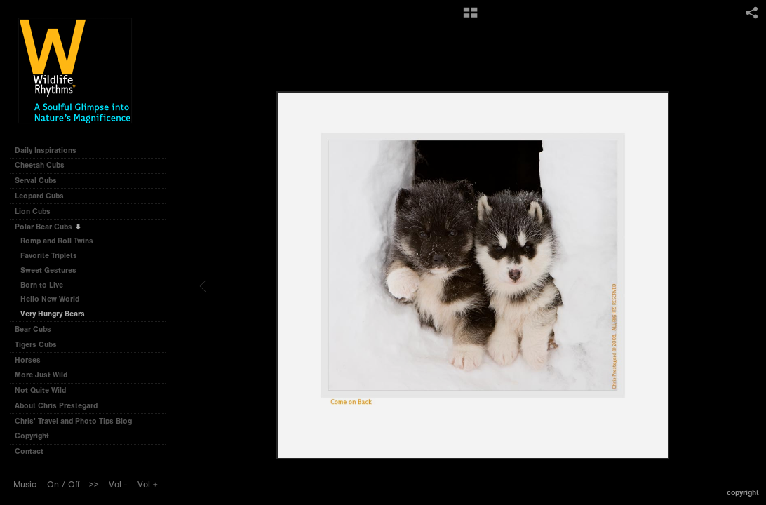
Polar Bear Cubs (48, 226)
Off (73, 485)
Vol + (147, 485)
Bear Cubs (38, 329)
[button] (470, 17)
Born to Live (41, 285)
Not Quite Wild (45, 390)
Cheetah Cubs (44, 165)
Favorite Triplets (48, 255)
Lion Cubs (37, 211)
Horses (33, 360)
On (53, 485)
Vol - (118, 485)
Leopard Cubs (44, 196)
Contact (29, 451)
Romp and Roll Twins (56, 240)
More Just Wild (46, 374)
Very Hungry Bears (52, 313)
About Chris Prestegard (56, 405)
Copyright (32, 435)
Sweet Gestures (48, 270)
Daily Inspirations (45, 150)
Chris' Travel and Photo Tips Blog (73, 421)
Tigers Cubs (41, 344)
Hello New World (49, 299)
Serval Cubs (41, 180)
